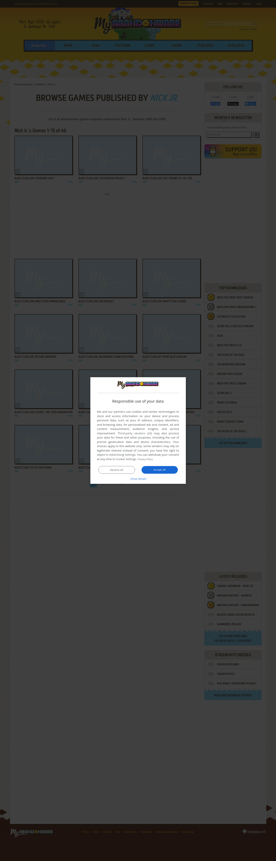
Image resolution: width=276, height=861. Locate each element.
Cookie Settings (126, 459)
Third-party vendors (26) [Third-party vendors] (135, 433)
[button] (138, 479)
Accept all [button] (159, 470)
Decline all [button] (116, 470)
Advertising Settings (122, 455)
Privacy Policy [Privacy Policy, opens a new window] (147, 459)
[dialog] (138, 430)
